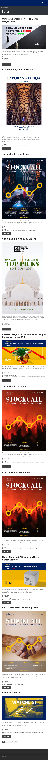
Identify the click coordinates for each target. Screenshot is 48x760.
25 (12, 741)
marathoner (11, 61)
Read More (6, 64)
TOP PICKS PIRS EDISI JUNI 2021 (19, 239)
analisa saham (9, 230)
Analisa (4, 230)
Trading (27, 145)
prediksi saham (19, 462)
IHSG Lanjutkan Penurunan (16, 472)
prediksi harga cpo (30, 376)
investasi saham (10, 326)
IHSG (4, 145)
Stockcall (35, 548)
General (5, 59)
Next (16, 741)
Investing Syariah (6, 324)
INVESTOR (23, 326)
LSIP (25, 376)
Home (2, 7)
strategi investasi (42, 61)
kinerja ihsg (11, 145)
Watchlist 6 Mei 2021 (12, 692)
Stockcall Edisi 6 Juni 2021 (15, 154)
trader (24, 145)
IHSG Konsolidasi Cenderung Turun (20, 608)
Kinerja (7, 145)
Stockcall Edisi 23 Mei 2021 (16, 386)
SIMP (3, 377)
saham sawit (39, 376)
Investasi (5, 326)
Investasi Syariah (17, 326)
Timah (27, 599)
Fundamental (5, 61)
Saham (36, 61)
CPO (13, 376)
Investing (5, 375)
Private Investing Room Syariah (29, 61)
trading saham (32, 145)
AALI (4, 376)
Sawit (43, 376)
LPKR (17, 732)
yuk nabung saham (40, 548)
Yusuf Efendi (5, 58)
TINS (30, 599)
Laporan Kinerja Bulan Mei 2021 (18, 69)
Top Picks (30, 326)
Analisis (14, 230)
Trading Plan (27, 230)
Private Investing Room (18, 61)
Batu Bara (5, 599)
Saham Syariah (20, 145)
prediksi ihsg (21, 548)
